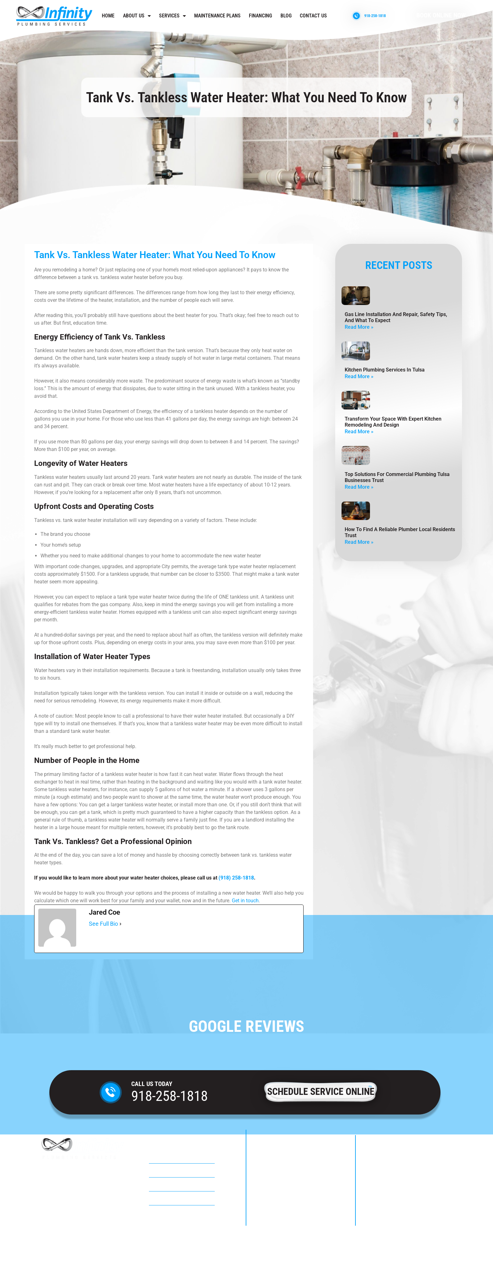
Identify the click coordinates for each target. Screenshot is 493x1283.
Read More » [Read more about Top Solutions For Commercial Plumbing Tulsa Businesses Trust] (359, 487)
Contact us (313, 16)
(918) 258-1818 (236, 878)
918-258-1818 (169, 1096)
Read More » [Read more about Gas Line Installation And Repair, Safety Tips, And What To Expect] (359, 327)
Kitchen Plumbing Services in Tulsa (385, 370)
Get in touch (245, 901)
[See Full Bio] (120, 924)
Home (108, 16)
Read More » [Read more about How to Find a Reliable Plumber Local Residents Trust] (359, 542)
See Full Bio (103, 923)
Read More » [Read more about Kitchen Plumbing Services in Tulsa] (359, 376)
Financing (260, 16)
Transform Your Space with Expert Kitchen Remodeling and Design (393, 422)
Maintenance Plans (217, 16)
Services (172, 16)
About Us (137, 16)
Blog (286, 16)
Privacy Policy (246, 1262)
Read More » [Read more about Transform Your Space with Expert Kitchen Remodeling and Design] (359, 432)
